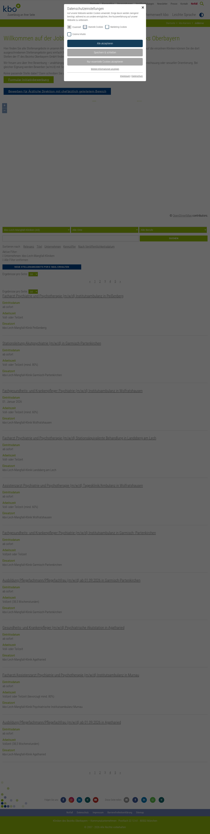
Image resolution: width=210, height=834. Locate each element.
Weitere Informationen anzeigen (105, 69)
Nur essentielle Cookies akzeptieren (105, 61)
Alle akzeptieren (105, 43)
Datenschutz (137, 76)
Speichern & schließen (105, 52)
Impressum (125, 76)
